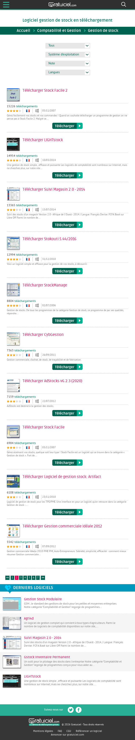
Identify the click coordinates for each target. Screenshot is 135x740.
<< (7, 577)
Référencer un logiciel (89, 731)
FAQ (60, 731)
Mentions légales (43, 731)
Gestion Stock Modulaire (43, 599)
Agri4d (29, 618)
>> (43, 577)
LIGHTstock (32, 676)
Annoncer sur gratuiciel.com (67, 734)
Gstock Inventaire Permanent (47, 657)
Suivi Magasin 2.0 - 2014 (42, 638)
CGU (68, 731)
